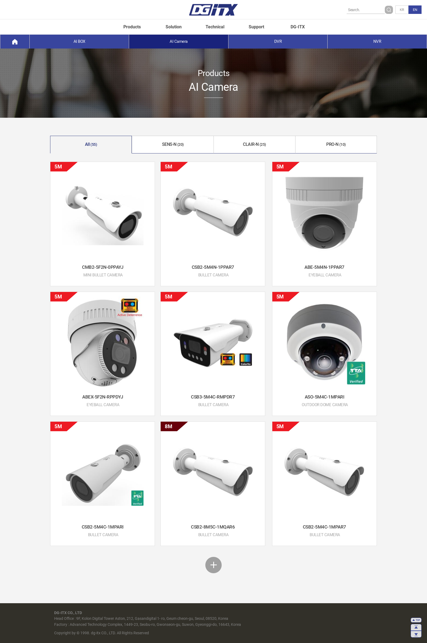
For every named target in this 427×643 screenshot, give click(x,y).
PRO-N (336, 144)
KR (402, 10)
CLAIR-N (254, 144)
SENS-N (173, 144)
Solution (174, 26)
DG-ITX (298, 26)
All (91, 144)
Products (132, 26)
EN (415, 10)
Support (256, 26)
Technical (215, 26)
